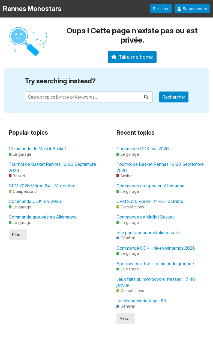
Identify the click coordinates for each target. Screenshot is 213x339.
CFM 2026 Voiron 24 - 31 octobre (42, 185)
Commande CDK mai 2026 (35, 201)
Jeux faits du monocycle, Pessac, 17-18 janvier (155, 282)
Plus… (18, 234)
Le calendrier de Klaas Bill (141, 300)
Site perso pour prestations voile (148, 232)
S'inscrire (161, 9)
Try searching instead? (60, 81)
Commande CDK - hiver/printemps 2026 (155, 248)
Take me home (132, 57)
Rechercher (173, 97)
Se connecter (192, 9)
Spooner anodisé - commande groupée (155, 263)
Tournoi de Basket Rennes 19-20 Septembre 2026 (52, 167)
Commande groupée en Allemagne (43, 217)
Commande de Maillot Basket (37, 148)
